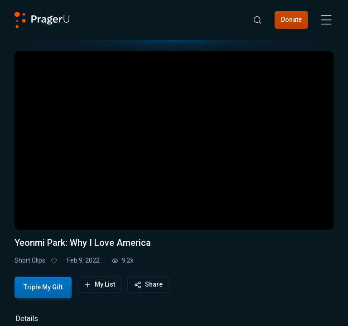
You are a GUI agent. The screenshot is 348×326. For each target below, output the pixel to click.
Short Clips (29, 260)
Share (148, 284)
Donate (291, 19)
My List (99, 284)
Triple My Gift (43, 287)
